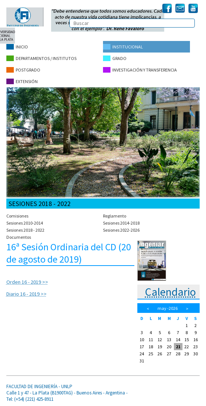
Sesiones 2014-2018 (121, 223)
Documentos (18, 237)
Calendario (170, 292)
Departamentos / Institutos (41, 58)
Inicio (17, 47)
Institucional (123, 47)
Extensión (22, 81)
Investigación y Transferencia (140, 70)
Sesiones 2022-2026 (121, 230)
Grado (115, 58)
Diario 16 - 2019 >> (26, 294)
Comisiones (17, 216)
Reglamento (114, 216)
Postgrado (23, 70)
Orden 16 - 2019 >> (27, 282)
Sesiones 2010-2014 (24, 223)
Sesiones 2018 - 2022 (25, 230)
